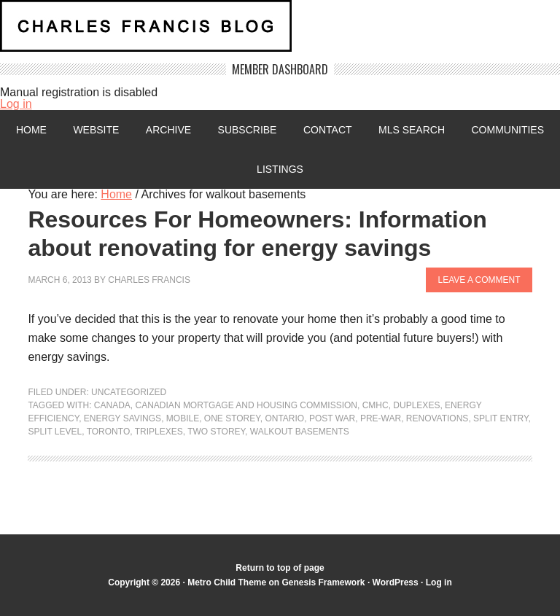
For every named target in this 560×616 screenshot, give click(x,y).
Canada (112, 405)
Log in (16, 104)
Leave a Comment (479, 280)
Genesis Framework (323, 582)
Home (31, 130)
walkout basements (299, 431)
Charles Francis (149, 280)
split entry (500, 418)
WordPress (396, 582)
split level (55, 431)
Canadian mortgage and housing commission (246, 405)
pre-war (380, 418)
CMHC (375, 405)
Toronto (109, 431)
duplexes (416, 405)
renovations (437, 418)
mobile (182, 418)
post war (332, 418)
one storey (232, 418)
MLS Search (411, 130)
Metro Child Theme (226, 582)
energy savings (122, 418)
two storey (216, 431)
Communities (507, 130)
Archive (168, 130)
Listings (280, 169)
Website (96, 130)
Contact (327, 130)
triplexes (159, 431)
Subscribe (247, 130)
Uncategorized (128, 392)
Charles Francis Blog (280, 31)
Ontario (284, 418)
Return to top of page (280, 568)
